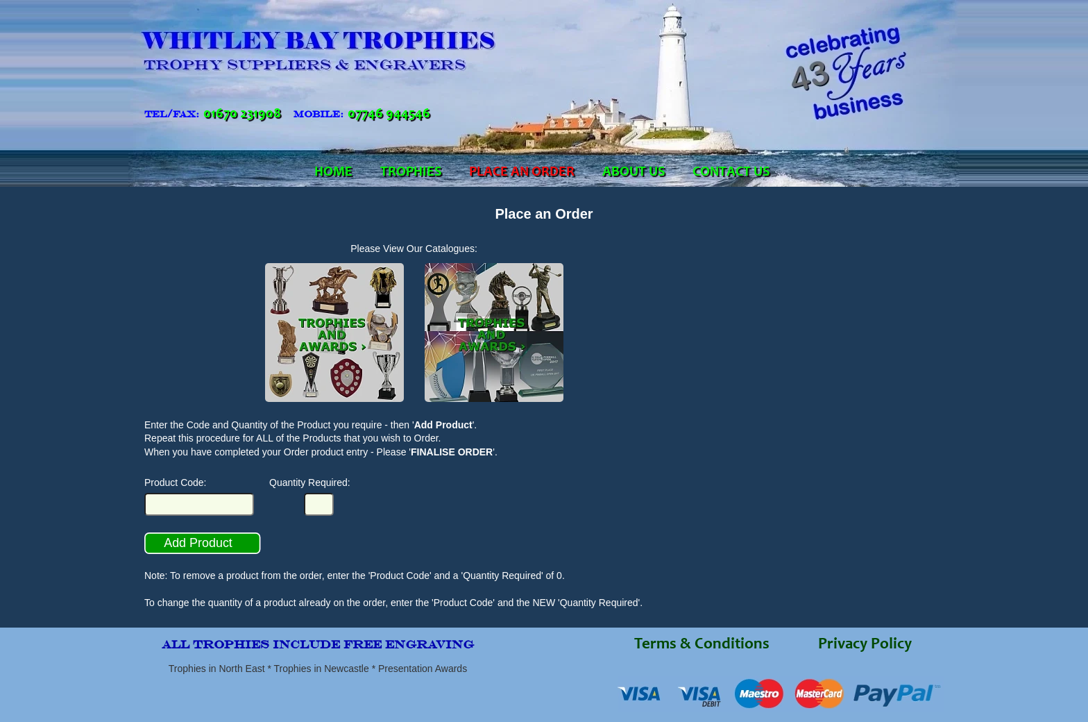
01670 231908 (242, 114)
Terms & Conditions (702, 645)
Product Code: (175, 482)
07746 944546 (389, 114)
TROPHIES (410, 173)
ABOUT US (633, 173)
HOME (333, 173)
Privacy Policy (865, 645)
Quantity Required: (309, 482)
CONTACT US (731, 173)
